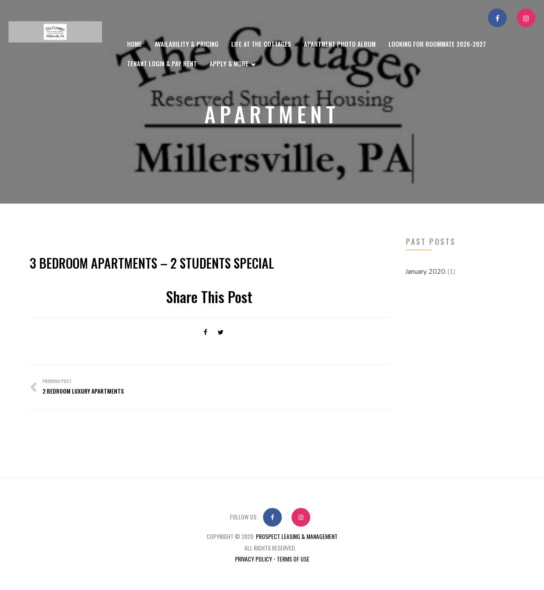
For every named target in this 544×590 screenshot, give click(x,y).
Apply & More (232, 64)
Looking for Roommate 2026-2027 (437, 43)
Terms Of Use (293, 558)
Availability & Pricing (186, 43)
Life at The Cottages (261, 43)
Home (134, 43)
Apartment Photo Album (340, 43)
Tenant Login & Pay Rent (162, 63)
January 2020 (425, 271)
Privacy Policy (253, 558)
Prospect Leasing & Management (296, 536)
